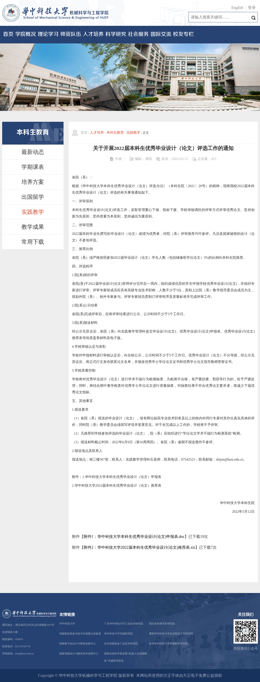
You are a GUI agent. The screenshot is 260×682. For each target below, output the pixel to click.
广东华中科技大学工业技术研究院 (123, 623)
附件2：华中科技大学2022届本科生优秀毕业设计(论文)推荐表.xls (139, 547)
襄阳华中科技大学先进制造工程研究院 (171, 633)
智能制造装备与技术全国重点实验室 (80, 633)
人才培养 (93, 34)
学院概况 (25, 34)
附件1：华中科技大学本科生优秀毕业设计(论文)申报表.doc (134, 536)
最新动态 (32, 152)
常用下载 (32, 242)
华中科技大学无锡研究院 (118, 633)
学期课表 (32, 167)
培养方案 (32, 182)
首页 (8, 34)
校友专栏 (183, 34)
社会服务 (138, 34)
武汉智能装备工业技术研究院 (121, 643)
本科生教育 (115, 132)
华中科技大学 (67, 623)
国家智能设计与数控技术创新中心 (78, 653)
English (237, 7)
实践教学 (32, 212)
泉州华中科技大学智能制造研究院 (168, 643)
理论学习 (48, 34)
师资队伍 (70, 34)
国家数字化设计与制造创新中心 (77, 643)
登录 (252, 7)
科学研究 (115, 34)
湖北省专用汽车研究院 (162, 623)
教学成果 (32, 227)
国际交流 (160, 34)
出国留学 (32, 197)
